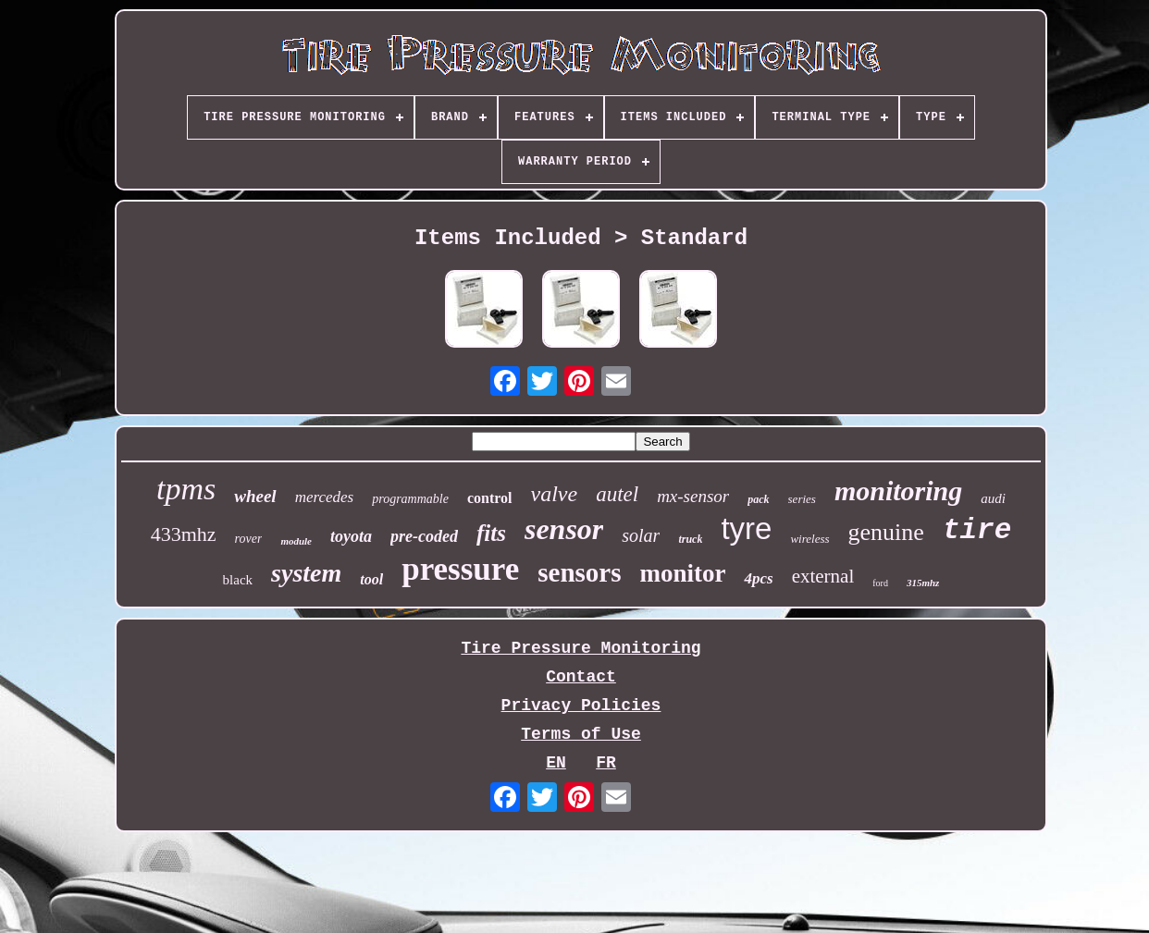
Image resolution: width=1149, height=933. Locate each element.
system (306, 573)
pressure (460, 569)
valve (554, 494)
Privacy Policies (581, 705)
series (802, 499)
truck (690, 539)
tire (977, 530)
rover (249, 539)
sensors (579, 572)
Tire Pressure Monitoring (580, 648)
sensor (564, 529)
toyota (351, 536)
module (296, 540)
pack (758, 499)
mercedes (324, 497)
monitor (682, 573)
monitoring (898, 490)
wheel (255, 496)
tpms (186, 489)
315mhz (923, 582)
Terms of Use (581, 734)
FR (606, 763)
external (823, 576)
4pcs (758, 578)
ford (880, 583)
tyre (746, 528)
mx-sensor (693, 496)
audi (993, 498)
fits (491, 533)
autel (617, 494)
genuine (886, 532)
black (238, 579)
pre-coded (424, 536)
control (490, 498)
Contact (581, 677)
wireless (809, 539)
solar (641, 535)
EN (556, 763)
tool (371, 579)
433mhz (183, 534)
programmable (410, 499)
